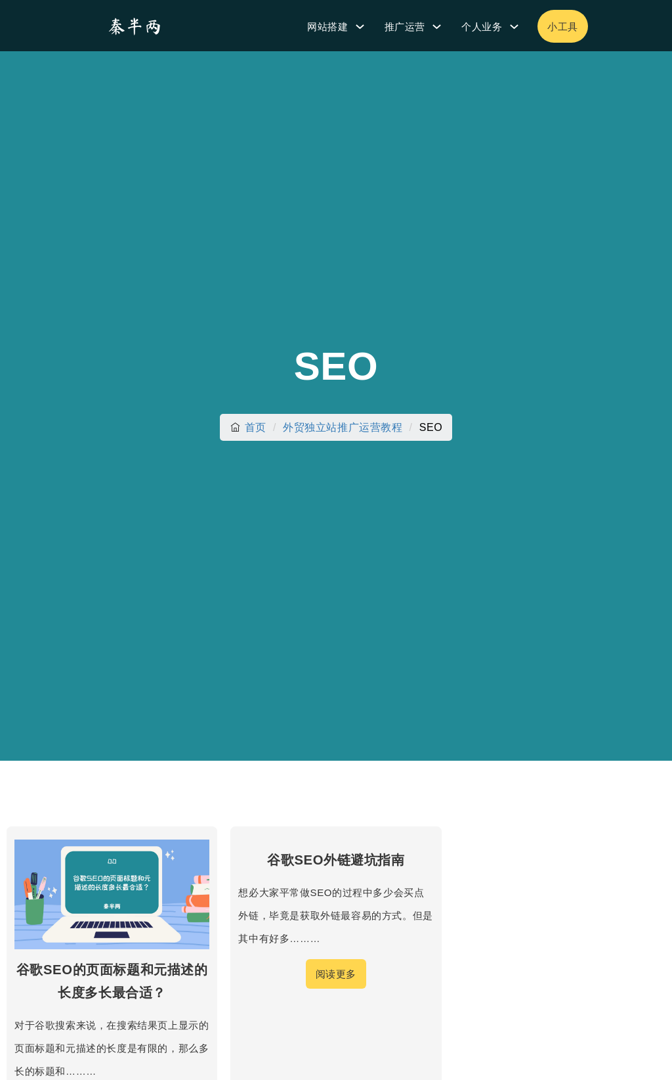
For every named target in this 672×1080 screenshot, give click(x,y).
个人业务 (481, 26)
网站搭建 (327, 26)
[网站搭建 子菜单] (360, 27)
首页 (255, 427)
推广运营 (405, 26)
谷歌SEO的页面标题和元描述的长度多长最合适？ (112, 981)
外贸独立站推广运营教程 (343, 427)
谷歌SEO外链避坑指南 (335, 860)
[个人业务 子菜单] (514, 27)
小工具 (562, 26)
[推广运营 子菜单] (437, 27)
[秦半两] (134, 26)
